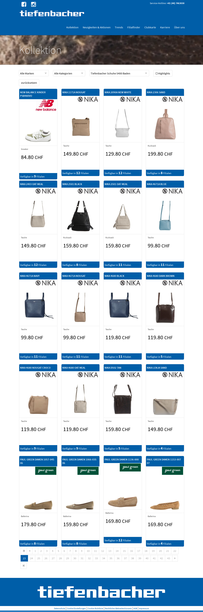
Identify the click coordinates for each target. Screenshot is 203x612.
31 (82, 558)
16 (131, 551)
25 (38, 558)
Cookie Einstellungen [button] (76, 608)
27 (53, 558)
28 (60, 558)
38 (132, 558)
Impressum (144, 608)
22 (174, 551)
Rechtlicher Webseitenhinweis (118, 608)
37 (125, 558)
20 (160, 551)
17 (138, 551)
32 (89, 558)
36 (118, 558)
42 (161, 558)
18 (146, 551)
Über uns (179, 27)
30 (74, 558)
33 (96, 558)
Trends (119, 27)
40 (147, 558)
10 (88, 551)
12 (102, 551)
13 (109, 551)
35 (111, 558)
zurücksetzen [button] (29, 82)
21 (167, 551)
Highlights (163, 73)
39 (139, 558)
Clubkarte (150, 27)
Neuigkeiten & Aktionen (97, 27)
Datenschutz (59, 608)
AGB (135, 608)
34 (103, 558)
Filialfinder (133, 27)
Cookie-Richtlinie (95, 608)
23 (24, 558)
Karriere (165, 27)
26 (46, 558)
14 (117, 551)
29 (67, 558)
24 (31, 558)
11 (95, 551)
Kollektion (72, 27)
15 (124, 551)
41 (154, 558)
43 (168, 558)
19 (153, 551)
